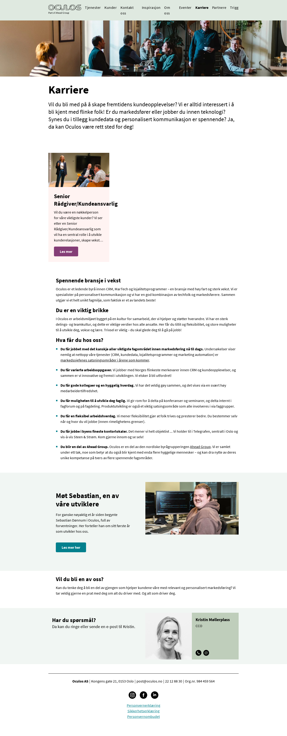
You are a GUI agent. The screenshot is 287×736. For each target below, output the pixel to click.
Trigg (234, 7)
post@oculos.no (149, 681)
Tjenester (93, 7)
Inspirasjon (151, 7)
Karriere (201, 7)
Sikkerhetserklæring (143, 711)
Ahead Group (200, 446)
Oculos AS (80, 681)
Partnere (219, 7)
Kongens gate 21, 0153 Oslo (112, 681)
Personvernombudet (143, 716)
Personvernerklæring (143, 705)
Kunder (110, 7)
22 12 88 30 (173, 681)
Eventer (185, 7)
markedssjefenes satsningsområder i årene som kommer (104, 360)
